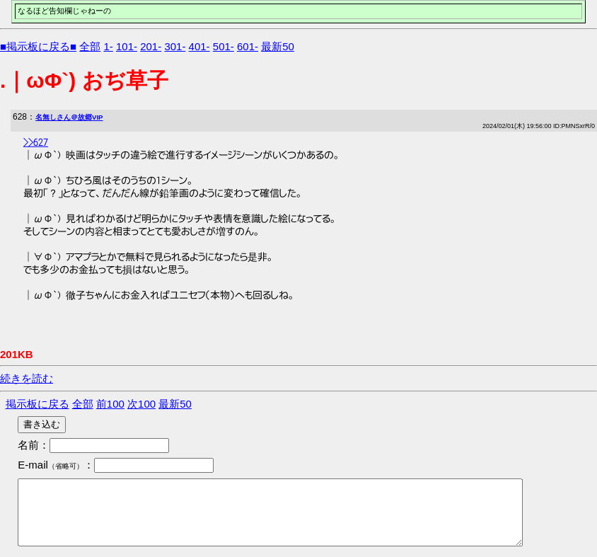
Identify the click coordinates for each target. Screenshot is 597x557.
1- (107, 46)
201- (150, 46)
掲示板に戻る (37, 404)
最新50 (277, 46)
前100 (110, 404)
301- (174, 46)
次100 (141, 404)
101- (126, 46)
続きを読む (26, 378)
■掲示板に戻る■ (38, 46)
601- (247, 46)
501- (223, 46)
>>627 (35, 142)
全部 (89, 46)
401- (199, 46)
